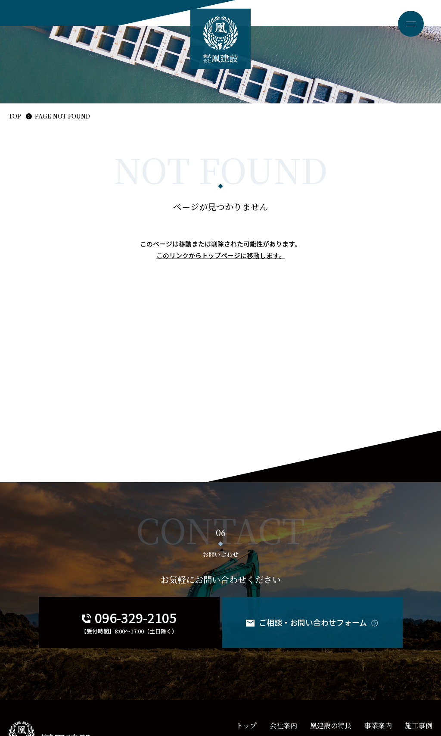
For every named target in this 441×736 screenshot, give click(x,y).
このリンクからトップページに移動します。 (220, 255)
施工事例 (418, 725)
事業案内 (378, 725)
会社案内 (283, 725)
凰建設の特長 (330, 725)
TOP (15, 116)
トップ (246, 725)
